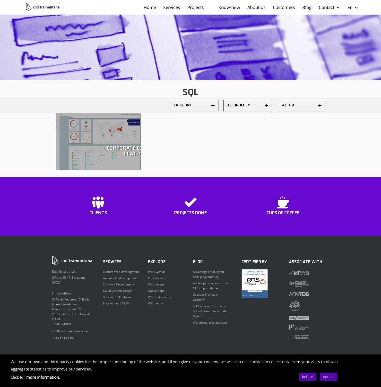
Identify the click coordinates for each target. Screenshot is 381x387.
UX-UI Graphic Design (117, 291)
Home (150, 7)
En (352, 7)
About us (256, 7)
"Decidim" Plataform (117, 297)
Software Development (118, 284)
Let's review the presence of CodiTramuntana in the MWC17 (210, 311)
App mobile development (120, 278)
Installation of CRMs (116, 303)
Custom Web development (121, 272)
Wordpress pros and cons (210, 322)
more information (42, 377)
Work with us (156, 272)
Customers (284, 7)
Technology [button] (247, 105)
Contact (329, 7)
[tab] (194, 105)
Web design (156, 284)
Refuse (307, 376)
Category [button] (194, 105)
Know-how (229, 7)
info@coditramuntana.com (70, 331)
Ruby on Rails (157, 278)
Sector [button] (301, 105)
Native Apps (156, 291)
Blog (307, 7)
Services (171, 7)
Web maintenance (160, 297)
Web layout (155, 303)
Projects (195, 7)
